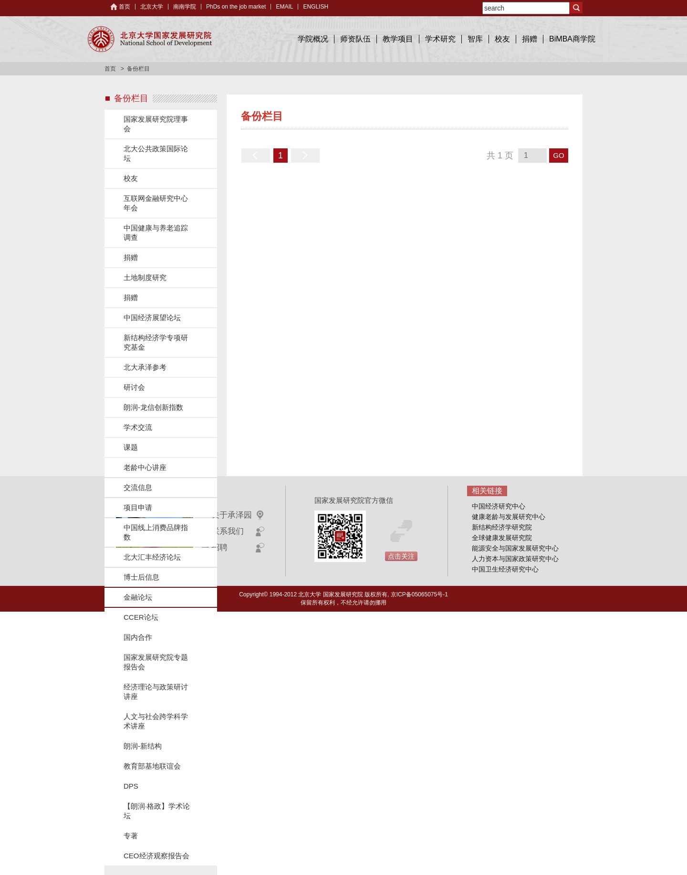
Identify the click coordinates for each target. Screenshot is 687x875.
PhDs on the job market (236, 6)
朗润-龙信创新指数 (153, 407)
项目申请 (138, 507)
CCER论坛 (141, 617)
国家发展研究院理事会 (156, 124)
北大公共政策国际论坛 (156, 153)
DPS (131, 786)
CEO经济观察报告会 (156, 856)
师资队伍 (355, 39)
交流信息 (138, 487)
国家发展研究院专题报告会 (156, 662)
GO (558, 155)
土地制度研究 (145, 277)
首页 (124, 6)
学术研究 (440, 39)
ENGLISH (315, 6)
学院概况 (313, 39)
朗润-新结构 (143, 746)
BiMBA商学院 (572, 39)
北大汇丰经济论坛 (152, 557)
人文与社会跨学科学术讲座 (156, 721)
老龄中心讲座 (145, 467)
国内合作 (138, 637)
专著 (131, 836)
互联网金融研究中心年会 (156, 203)
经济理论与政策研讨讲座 (156, 691)
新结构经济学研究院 (502, 527)
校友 (502, 39)
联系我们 (227, 531)
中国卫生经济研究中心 (505, 569)
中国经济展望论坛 (152, 317)
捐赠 (529, 39)
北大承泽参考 (145, 367)
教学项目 (398, 39)
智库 (475, 39)
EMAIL (284, 6)
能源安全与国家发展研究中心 (515, 548)
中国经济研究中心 (498, 506)
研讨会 (134, 387)
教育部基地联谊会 (152, 766)
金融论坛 (138, 597)
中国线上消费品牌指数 (156, 532)
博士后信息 (141, 577)
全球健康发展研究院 (502, 538)
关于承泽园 (231, 515)
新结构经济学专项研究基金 (156, 342)
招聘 (219, 547)
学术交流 (138, 427)
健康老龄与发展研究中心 (508, 517)
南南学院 (184, 6)
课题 (131, 447)
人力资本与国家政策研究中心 (515, 558)
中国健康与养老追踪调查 (156, 232)
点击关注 (401, 556)
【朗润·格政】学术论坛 (157, 811)
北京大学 (151, 6)
